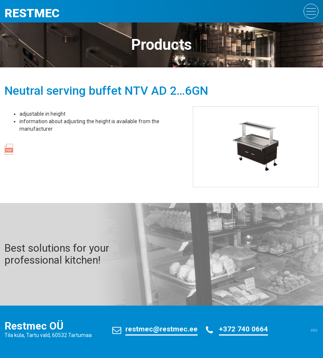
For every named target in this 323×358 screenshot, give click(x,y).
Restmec (32, 13)
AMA (314, 331)
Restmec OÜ (34, 326)
